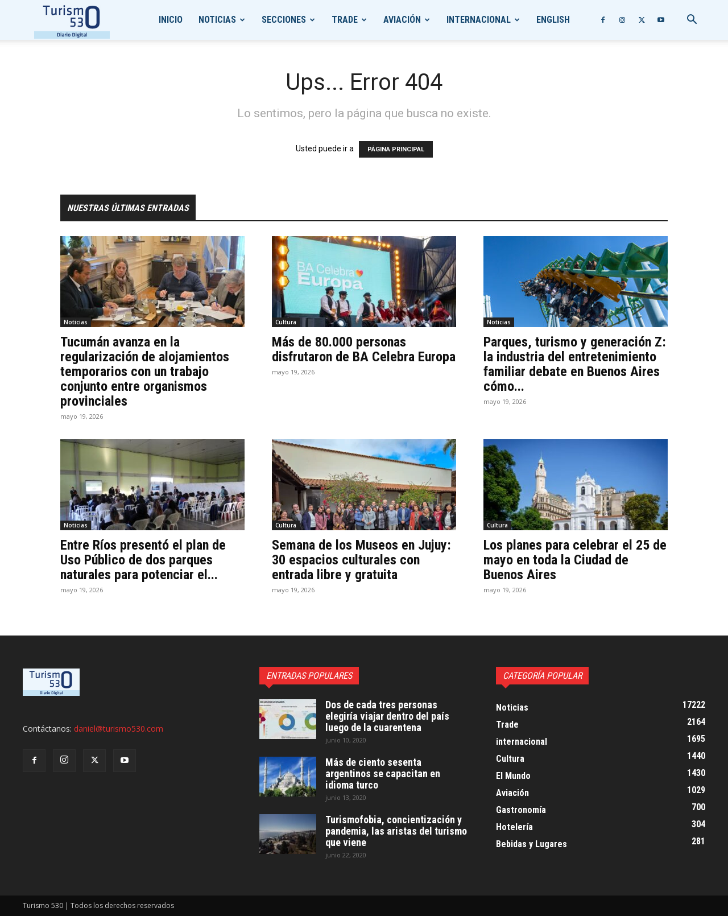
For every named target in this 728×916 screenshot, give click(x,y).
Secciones (284, 19)
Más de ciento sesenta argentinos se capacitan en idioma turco (382, 773)
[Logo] (72, 20)
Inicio (171, 19)
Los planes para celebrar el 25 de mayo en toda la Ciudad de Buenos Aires (575, 560)
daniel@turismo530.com (118, 728)
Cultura (285, 322)
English (553, 19)
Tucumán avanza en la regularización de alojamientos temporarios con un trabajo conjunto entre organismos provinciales (144, 371)
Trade (345, 19)
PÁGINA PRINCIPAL (395, 149)
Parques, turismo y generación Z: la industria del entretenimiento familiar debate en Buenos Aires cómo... (574, 364)
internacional (478, 19)
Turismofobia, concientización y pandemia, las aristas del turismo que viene (396, 831)
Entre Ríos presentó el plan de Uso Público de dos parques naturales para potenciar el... (143, 560)
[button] (691, 20)
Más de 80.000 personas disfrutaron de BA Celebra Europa (364, 349)
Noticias (217, 19)
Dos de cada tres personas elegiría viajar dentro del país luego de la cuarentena (387, 716)
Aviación (402, 19)
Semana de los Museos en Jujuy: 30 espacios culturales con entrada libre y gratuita (361, 560)
